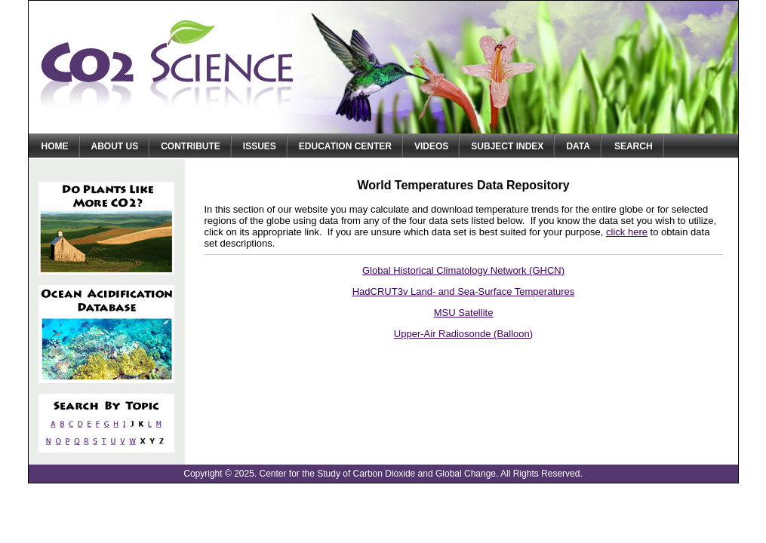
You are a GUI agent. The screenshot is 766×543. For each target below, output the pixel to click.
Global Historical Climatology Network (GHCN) (463, 270)
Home (55, 146)
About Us (115, 146)
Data (578, 146)
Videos (431, 146)
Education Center (345, 146)
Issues (259, 146)
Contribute (190, 146)
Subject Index (507, 146)
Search (633, 146)
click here (627, 232)
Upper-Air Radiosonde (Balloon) (463, 333)
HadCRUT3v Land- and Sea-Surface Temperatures (463, 291)
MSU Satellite (464, 312)
